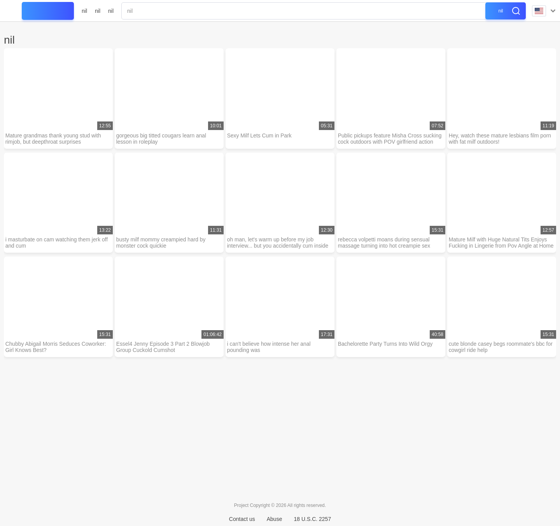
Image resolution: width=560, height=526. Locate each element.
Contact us (242, 519)
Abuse (274, 519)
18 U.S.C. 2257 (312, 519)
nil (84, 11)
